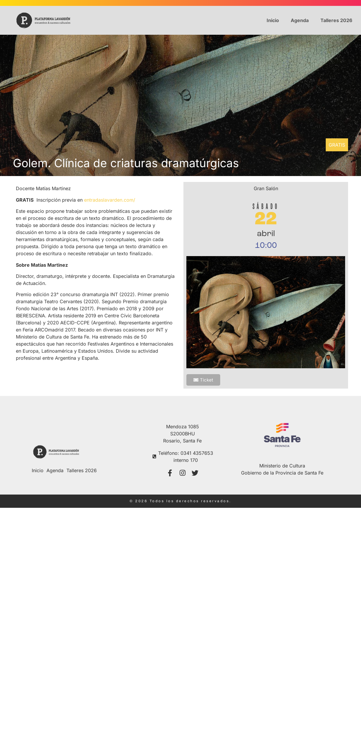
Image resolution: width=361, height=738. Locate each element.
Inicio (273, 20)
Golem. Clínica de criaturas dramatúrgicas (126, 163)
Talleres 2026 (336, 20)
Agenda (300, 20)
